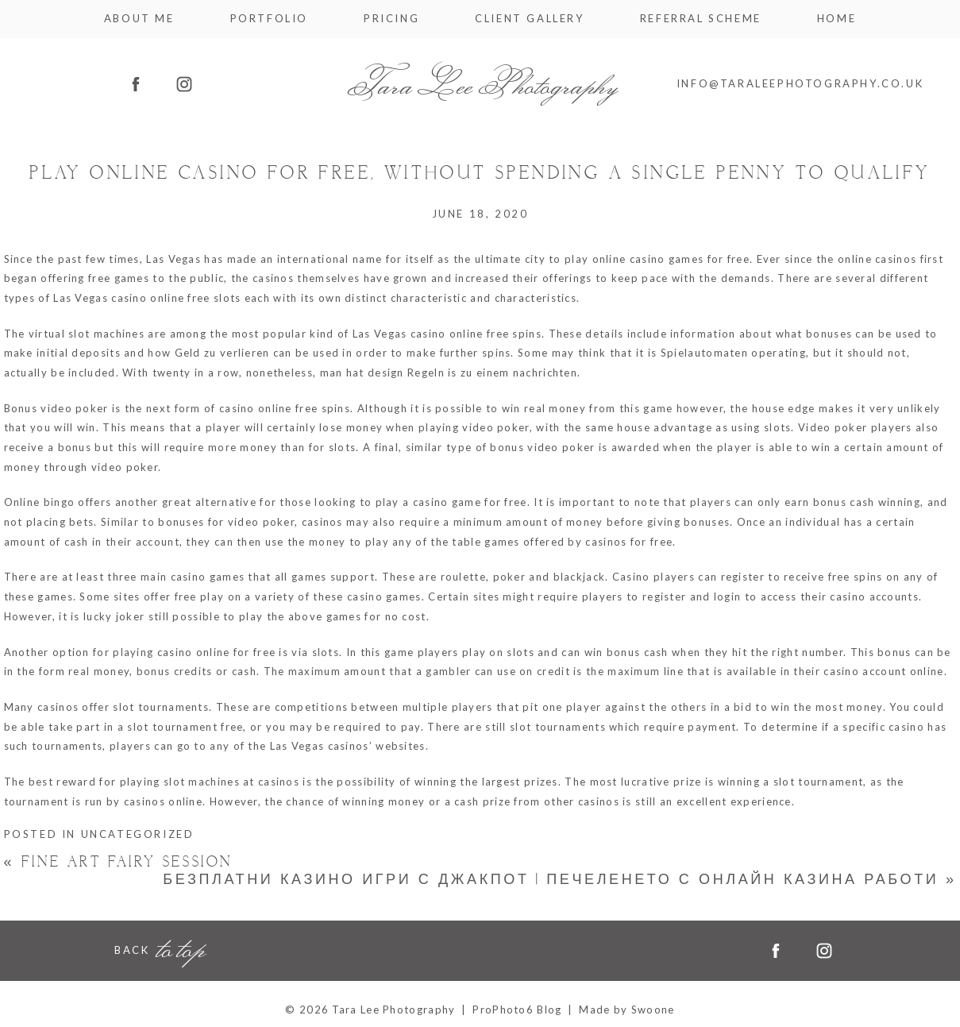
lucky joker (114, 616)
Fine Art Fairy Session (118, 862)
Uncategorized (138, 834)
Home (836, 19)
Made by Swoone (626, 1009)
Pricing (391, 19)
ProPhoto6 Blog (516, 1009)
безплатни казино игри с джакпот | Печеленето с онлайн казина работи (559, 880)
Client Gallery (529, 19)
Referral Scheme (700, 19)
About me (139, 19)
